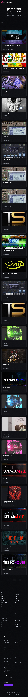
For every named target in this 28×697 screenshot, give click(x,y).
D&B (2, 596)
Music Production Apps (19, 626)
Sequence (3, 610)
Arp (15, 592)
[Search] (22, 2)
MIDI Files (17, 624)
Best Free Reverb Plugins (7, 663)
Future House (4, 602)
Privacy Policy (17, 660)
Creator (4, 22)
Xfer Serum (17, 615)
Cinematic (17, 594)
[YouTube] (9, 695)
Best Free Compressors (6, 661)
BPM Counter (17, 645)
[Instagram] (12, 695)
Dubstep (3, 598)
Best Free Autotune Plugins (7, 658)
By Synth (12, 19)
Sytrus (16, 613)
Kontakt (5, 645)
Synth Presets (4, 622)
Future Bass (17, 600)
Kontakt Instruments (5, 624)
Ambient (3, 592)
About (16, 657)
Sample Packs (4, 620)
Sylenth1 (3, 613)
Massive (3, 608)
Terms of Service (18, 662)
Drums (16, 596)
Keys (2, 606)
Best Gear (17, 642)
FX (15, 602)
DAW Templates (18, 622)
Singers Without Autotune (7, 671)
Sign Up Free (8, 684)
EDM (16, 598)
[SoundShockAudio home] (7, 2)
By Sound (19, 19)
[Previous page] (8, 580)
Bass (2, 594)
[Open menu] (25, 2)
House (16, 604)
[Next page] (20, 580)
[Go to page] (14, 580)
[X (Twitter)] (14, 695)
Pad (15, 608)
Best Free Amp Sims (8, 665)
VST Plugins (17, 620)
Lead (16, 606)
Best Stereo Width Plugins (6, 668)
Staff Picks (5, 19)
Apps (5, 649)
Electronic (3, 600)
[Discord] (16, 695)
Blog (16, 638)
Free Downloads (18, 640)
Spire (16, 610)
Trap (2, 615)
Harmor (2, 604)
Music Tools (17, 644)
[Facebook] (19, 695)
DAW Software (4, 626)
